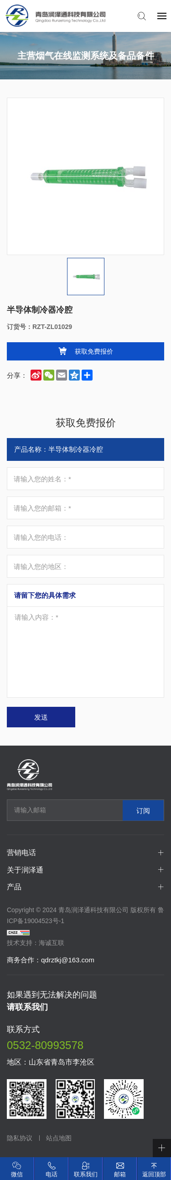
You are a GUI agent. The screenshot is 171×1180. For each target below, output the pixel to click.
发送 (41, 717)
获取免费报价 (94, 351)
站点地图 (59, 1138)
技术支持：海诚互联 (35, 942)
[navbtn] (161, 15)
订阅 (143, 810)
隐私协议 (19, 1138)
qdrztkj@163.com (67, 960)
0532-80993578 (45, 1045)
